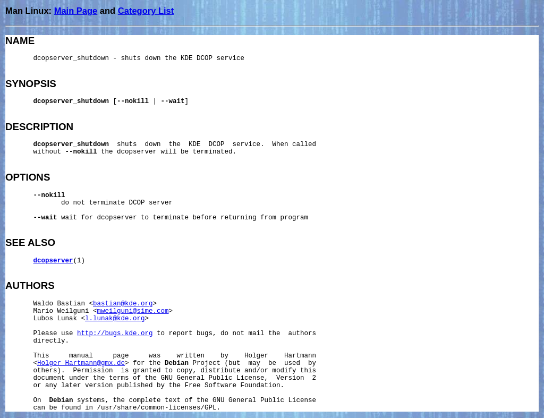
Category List (146, 10)
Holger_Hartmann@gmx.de (81, 363)
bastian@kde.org (123, 304)
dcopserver (53, 261)
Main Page (76, 10)
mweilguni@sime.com (133, 311)
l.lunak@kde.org (115, 318)
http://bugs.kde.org (115, 333)
